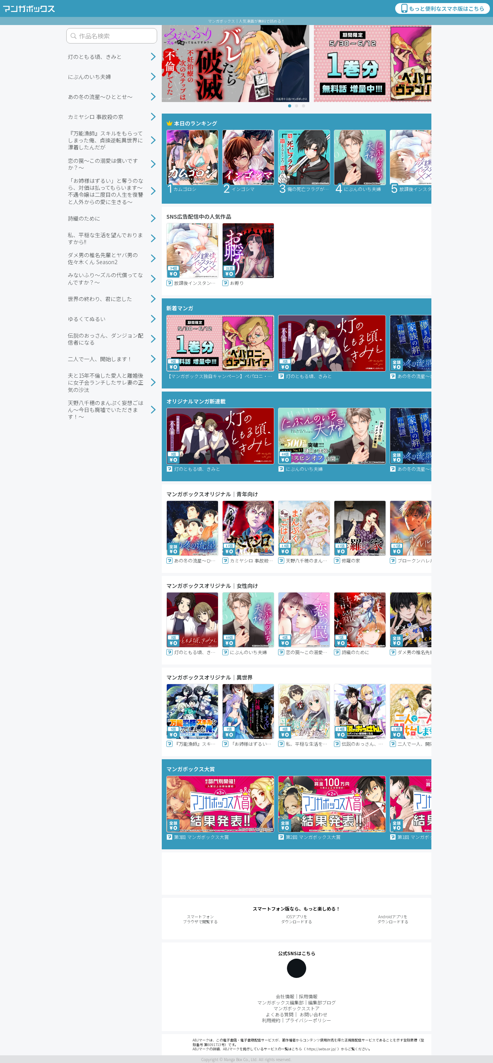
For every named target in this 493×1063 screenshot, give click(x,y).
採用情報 (308, 996)
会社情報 (285, 996)
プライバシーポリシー (308, 1020)
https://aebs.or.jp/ (321, 1048)
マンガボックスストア (296, 1008)
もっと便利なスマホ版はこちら (442, 8)
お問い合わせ (313, 1014)
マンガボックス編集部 (280, 1002)
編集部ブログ (322, 1002)
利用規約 (271, 1020)
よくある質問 (279, 1014)
